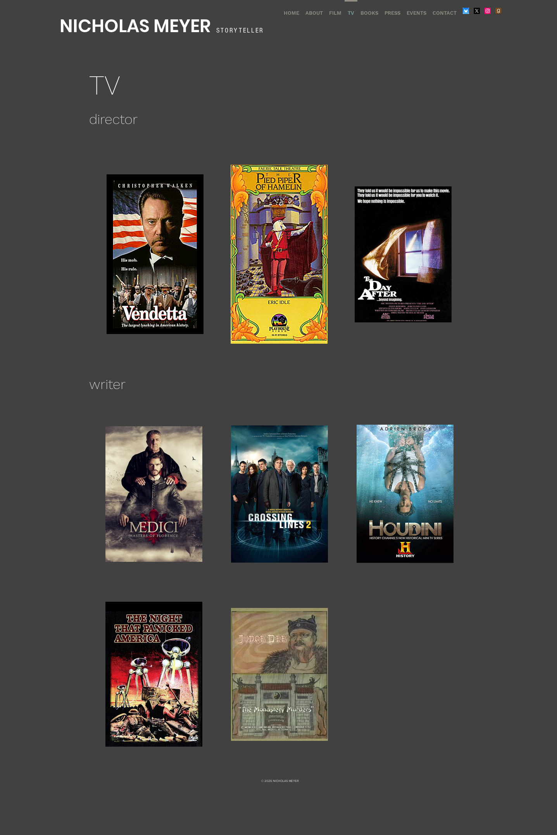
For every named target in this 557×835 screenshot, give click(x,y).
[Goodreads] (498, 11)
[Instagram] (488, 11)
